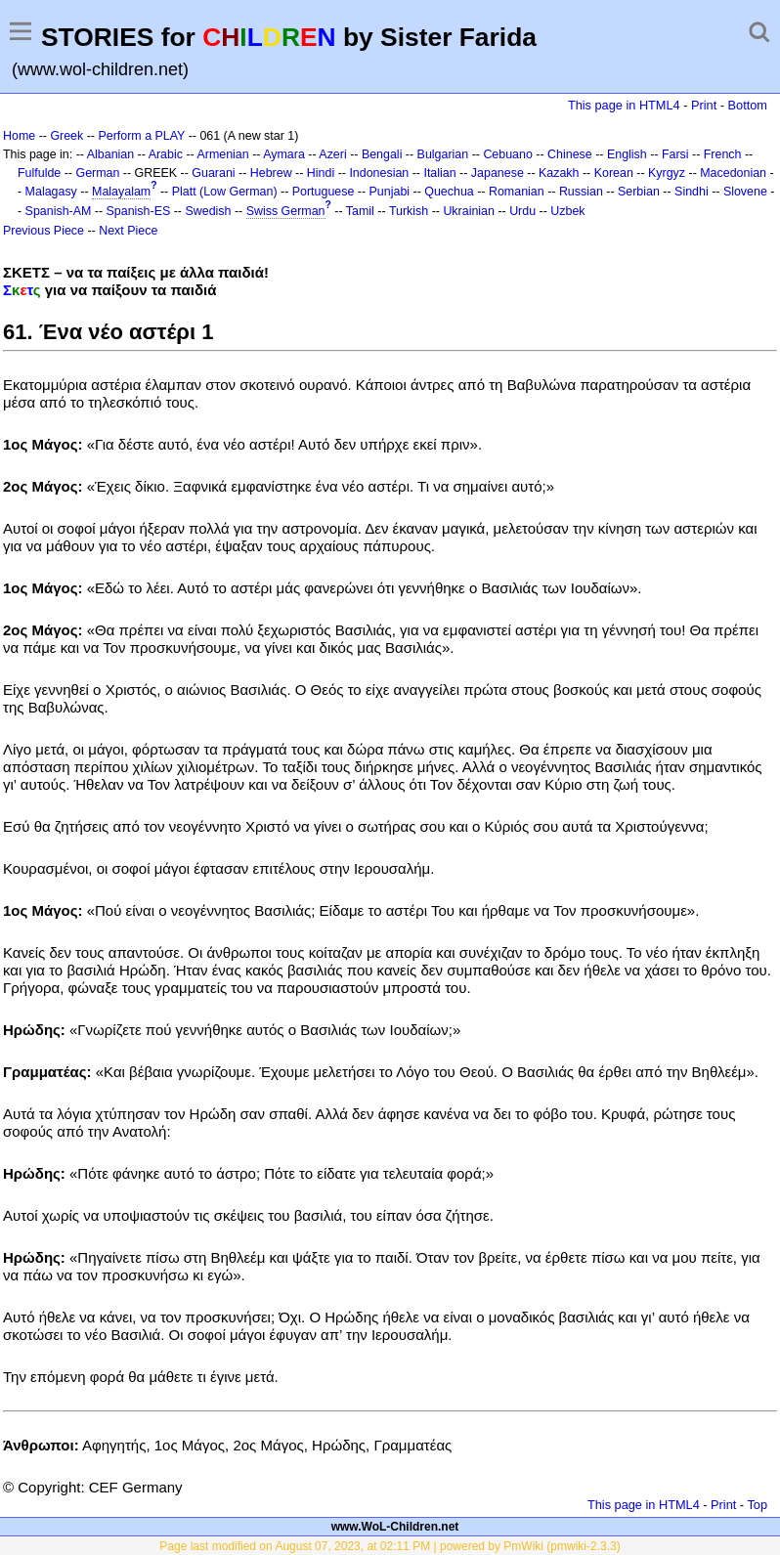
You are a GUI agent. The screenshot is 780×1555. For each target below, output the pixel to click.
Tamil (360, 211)
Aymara (284, 154)
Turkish (408, 211)
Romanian (516, 191)
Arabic (166, 154)
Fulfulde (39, 173)
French (723, 154)
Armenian (222, 154)
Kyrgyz (666, 173)
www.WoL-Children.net (395, 1526)
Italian (439, 173)
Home (19, 136)
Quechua (448, 191)
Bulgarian (443, 154)
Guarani (213, 173)
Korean (613, 173)
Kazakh (559, 173)
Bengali (382, 154)
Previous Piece (43, 231)
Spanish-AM (58, 211)
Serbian (639, 191)
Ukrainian (469, 211)
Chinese (569, 154)
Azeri (332, 154)
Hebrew (271, 173)
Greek (66, 136)
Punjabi (390, 191)
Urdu (522, 211)
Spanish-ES (139, 211)
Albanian (110, 154)
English (627, 154)
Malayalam (121, 191)
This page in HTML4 (624, 105)
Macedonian (733, 173)
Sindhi (691, 191)
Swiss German (285, 211)
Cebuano (508, 154)
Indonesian (379, 173)
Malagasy (51, 191)
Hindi (320, 173)
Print (703, 105)
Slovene (745, 191)
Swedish (208, 211)
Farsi (675, 154)
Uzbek (567, 211)
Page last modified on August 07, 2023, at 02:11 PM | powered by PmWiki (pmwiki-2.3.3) (389, 1546)
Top (757, 1504)
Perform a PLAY (141, 136)
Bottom (747, 105)
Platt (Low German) (225, 191)
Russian (581, 191)
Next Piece (128, 231)
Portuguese (323, 191)
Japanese (497, 173)
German (97, 173)
